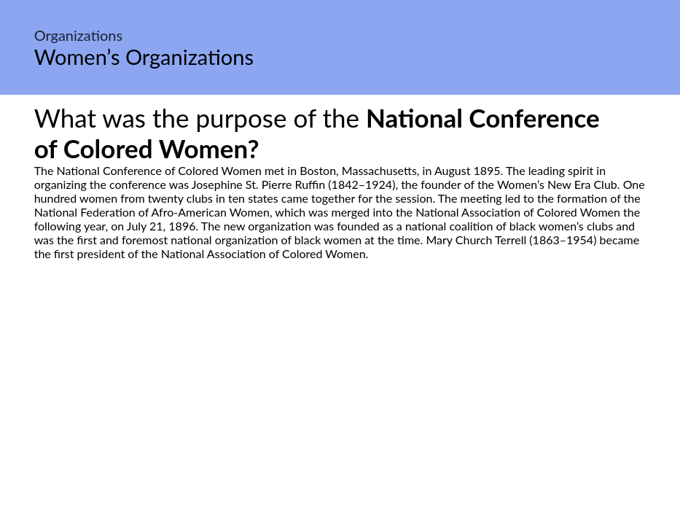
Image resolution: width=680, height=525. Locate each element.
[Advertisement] (340, 397)
